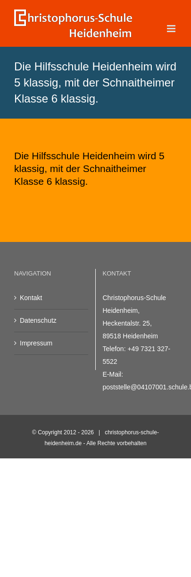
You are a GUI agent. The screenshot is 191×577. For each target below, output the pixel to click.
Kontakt (31, 297)
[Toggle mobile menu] (172, 29)
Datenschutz (38, 320)
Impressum (36, 343)
